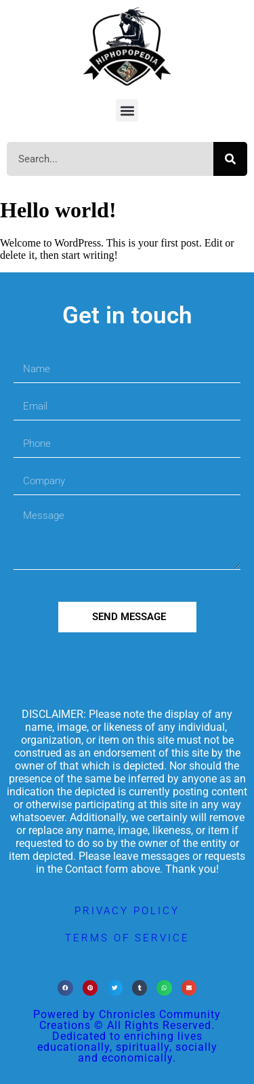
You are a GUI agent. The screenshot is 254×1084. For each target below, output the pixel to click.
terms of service (127, 938)
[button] (127, 110)
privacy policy (127, 911)
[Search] (230, 159)
